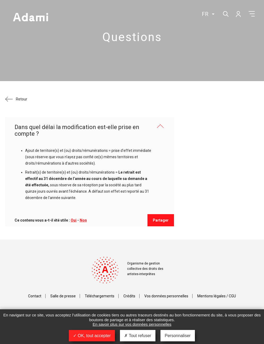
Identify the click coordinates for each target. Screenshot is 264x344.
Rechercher (225, 13)
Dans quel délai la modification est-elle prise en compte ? (77, 130)
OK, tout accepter (92, 335)
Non (83, 220)
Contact (34, 296)
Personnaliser (178, 335)
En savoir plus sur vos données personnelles (132, 324)
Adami (30, 17)
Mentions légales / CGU (216, 296)
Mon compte (238, 13)
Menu (252, 13)
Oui (74, 220)
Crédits (129, 296)
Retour (21, 99)
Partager (161, 220)
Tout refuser (137, 335)
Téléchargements (99, 296)
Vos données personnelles (166, 296)
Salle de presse (63, 296)
